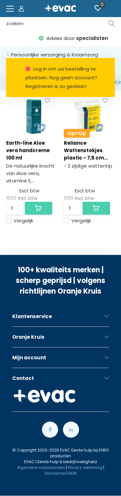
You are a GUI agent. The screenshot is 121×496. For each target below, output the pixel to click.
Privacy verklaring (85, 467)
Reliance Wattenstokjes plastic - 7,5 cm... (86, 150)
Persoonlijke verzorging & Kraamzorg (54, 54)
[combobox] (57, 23)
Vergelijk (19, 220)
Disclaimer (55, 473)
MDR (72, 473)
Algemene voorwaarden (41, 467)
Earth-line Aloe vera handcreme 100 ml (28, 150)
